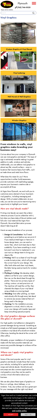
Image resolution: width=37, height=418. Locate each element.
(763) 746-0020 (22, 7)
